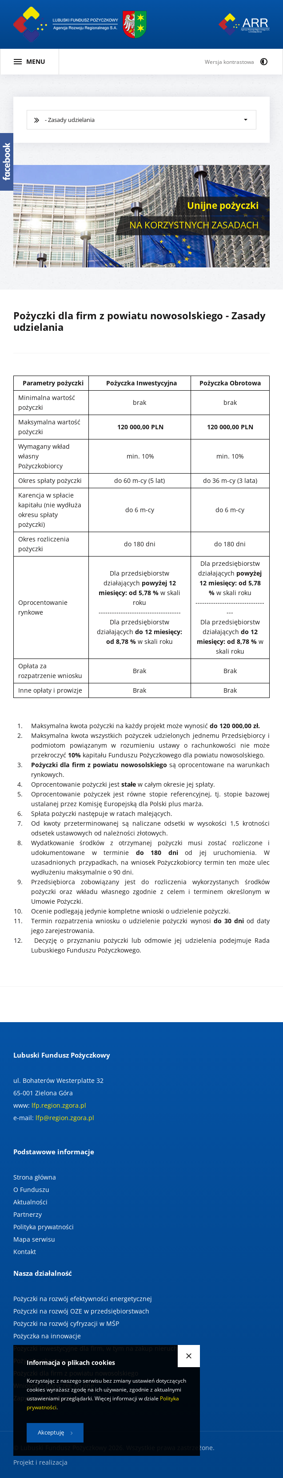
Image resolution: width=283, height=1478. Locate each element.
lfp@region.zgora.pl (65, 1117)
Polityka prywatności (43, 1227)
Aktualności (30, 1202)
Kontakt (24, 1251)
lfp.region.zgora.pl (59, 1105)
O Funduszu (31, 1189)
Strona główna (34, 1177)
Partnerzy (27, 1214)
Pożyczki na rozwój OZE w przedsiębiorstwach (81, 1311)
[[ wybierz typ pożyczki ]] (141, 119)
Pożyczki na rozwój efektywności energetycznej (82, 1298)
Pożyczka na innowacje (47, 1336)
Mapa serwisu (34, 1239)
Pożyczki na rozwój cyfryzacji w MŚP (66, 1323)
